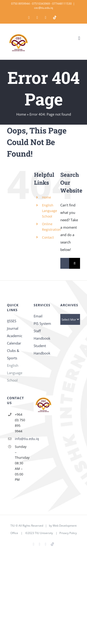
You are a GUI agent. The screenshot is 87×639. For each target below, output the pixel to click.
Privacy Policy (68, 533)
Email (38, 316)
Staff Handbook (42, 335)
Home (21, 114)
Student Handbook (42, 349)
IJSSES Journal (12, 325)
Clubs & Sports (13, 354)
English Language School (49, 210)
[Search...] (64, 263)
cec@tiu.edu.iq (43, 8)
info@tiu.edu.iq (21, 439)
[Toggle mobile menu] (79, 38)
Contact (48, 237)
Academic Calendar (14, 339)
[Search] (74, 263)
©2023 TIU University (39, 533)
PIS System (42, 323)
